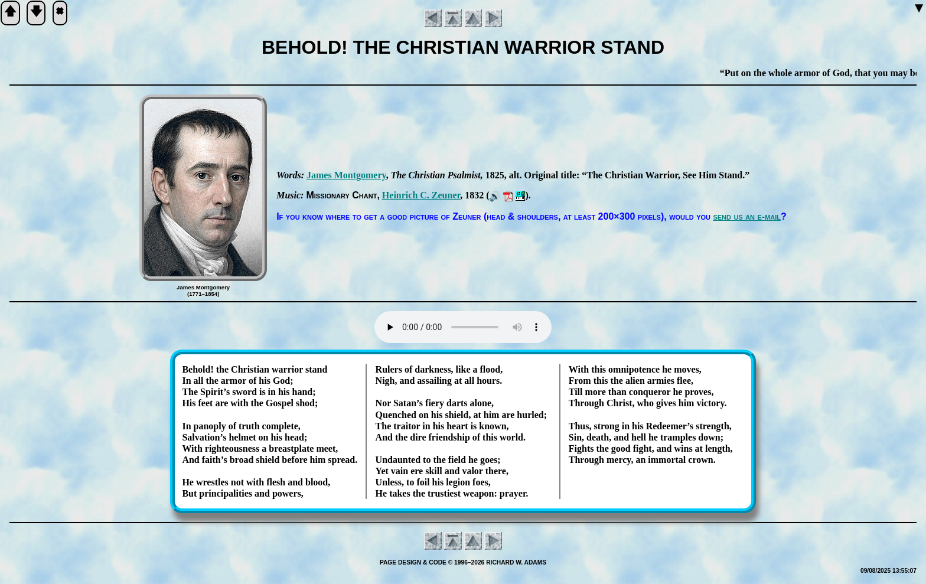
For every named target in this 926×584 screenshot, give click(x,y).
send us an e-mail (747, 216)
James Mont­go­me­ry (346, 175)
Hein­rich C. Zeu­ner (421, 195)
